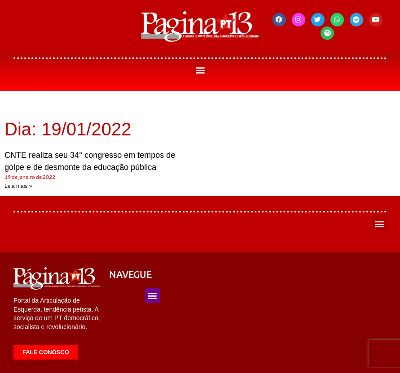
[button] (200, 70)
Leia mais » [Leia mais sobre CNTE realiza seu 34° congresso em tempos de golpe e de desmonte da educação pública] (18, 186)
